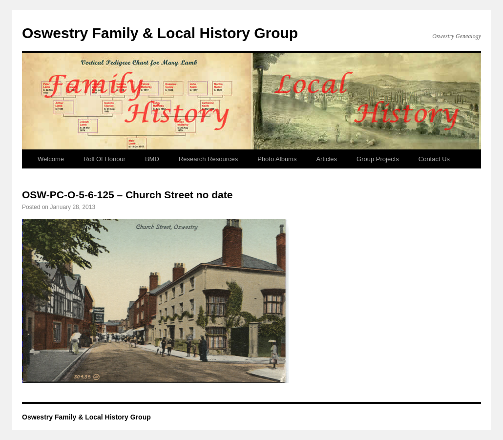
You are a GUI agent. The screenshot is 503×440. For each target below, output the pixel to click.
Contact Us (434, 159)
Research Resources (208, 159)
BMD (152, 159)
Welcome (51, 159)
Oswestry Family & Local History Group (160, 33)
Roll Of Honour (105, 159)
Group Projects (377, 159)
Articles (326, 159)
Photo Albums (276, 159)
